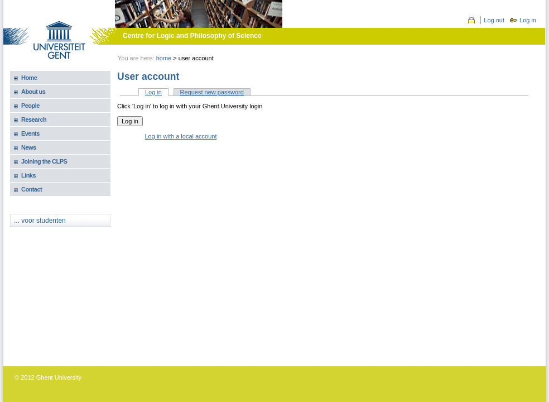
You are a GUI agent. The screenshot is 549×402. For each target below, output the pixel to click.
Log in (527, 20)
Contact (31, 189)
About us (33, 91)
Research (33, 119)
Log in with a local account (181, 136)
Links (28, 175)
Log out (494, 20)
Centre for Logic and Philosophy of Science (192, 36)
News (28, 147)
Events (30, 133)
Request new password (212, 92)
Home (164, 58)
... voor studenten (40, 220)
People (30, 105)
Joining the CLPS (44, 161)
